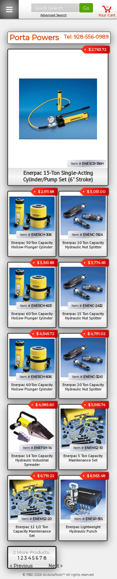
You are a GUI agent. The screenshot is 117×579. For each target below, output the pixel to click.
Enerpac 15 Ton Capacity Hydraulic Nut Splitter (83, 315)
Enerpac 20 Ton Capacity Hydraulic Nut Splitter (83, 386)
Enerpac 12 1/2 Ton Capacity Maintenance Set (32, 531)
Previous (21, 566)
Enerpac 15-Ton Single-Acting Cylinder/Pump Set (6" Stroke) (58, 176)
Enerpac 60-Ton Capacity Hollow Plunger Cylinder (32, 315)
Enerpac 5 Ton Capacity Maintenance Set (83, 457)
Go (86, 8)
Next (55, 566)
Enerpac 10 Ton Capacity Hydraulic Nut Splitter (83, 244)
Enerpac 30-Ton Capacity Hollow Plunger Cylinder (32, 244)
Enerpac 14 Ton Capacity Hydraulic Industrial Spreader (32, 460)
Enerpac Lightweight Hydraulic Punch (83, 529)
